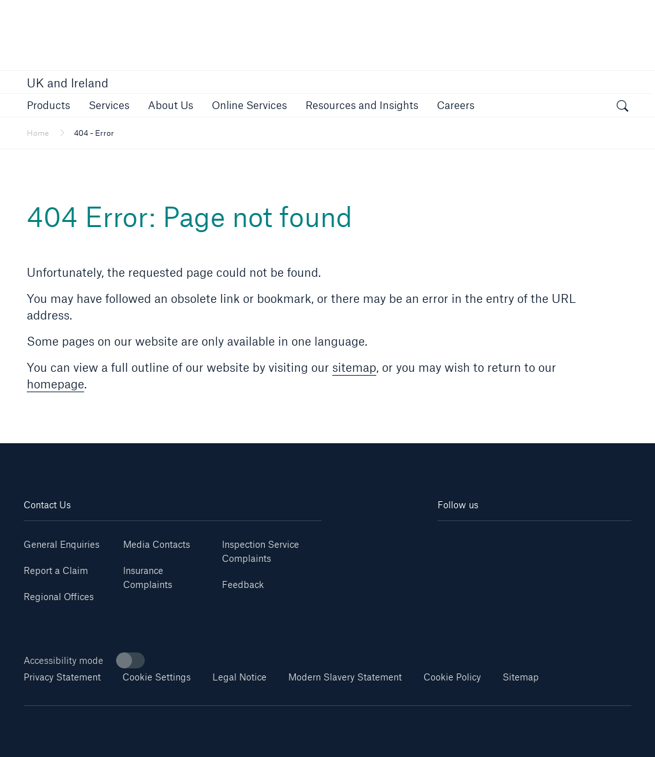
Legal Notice (239, 677)
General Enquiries (61, 544)
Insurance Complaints (147, 577)
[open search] (622, 107)
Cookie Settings (156, 677)
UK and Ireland (67, 83)
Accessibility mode (84, 660)
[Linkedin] (454, 540)
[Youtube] (485, 540)
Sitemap (521, 677)
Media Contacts (156, 544)
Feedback (243, 584)
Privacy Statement (62, 677)
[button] (48, 105)
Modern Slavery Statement (345, 677)
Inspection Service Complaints (260, 551)
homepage (55, 384)
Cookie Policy (452, 677)
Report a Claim (56, 570)
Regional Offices (59, 597)
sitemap (354, 367)
